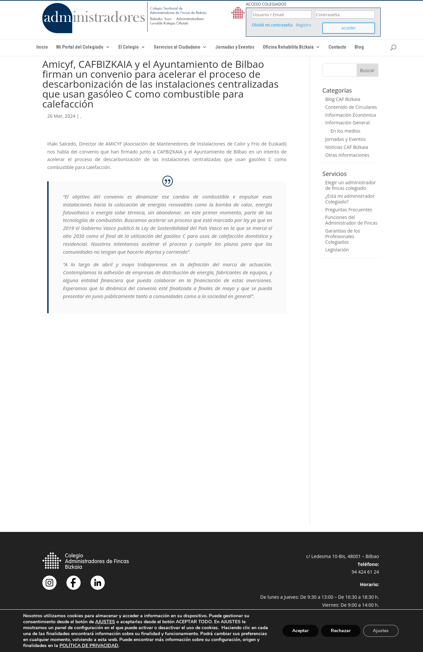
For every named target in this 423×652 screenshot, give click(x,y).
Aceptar (299, 631)
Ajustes (381, 631)
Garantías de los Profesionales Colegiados (342, 236)
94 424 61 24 (365, 572)
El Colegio (128, 47)
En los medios (345, 131)
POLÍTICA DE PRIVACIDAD (138, 645)
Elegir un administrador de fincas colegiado (350, 185)
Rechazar (340, 631)
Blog (359, 47)
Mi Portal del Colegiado (79, 47)
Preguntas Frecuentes (348, 209)
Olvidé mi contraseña (272, 25)
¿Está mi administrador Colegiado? (350, 199)
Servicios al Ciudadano (177, 47)
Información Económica (350, 115)
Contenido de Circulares (351, 107)
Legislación (337, 249)
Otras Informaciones (347, 155)
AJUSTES (105, 622)
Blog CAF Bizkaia (342, 99)
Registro (303, 25)
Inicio (42, 47)
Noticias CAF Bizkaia (346, 147)
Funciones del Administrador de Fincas (351, 220)
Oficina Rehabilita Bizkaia (288, 47)
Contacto (337, 47)
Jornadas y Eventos (234, 47)
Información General (347, 122)
